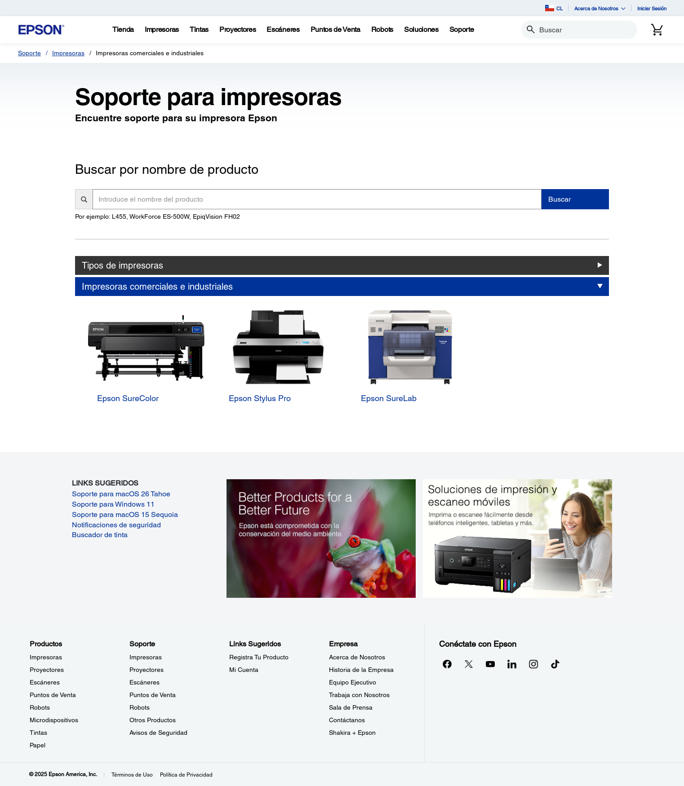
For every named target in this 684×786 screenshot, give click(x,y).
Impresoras (68, 53)
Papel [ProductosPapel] (37, 745)
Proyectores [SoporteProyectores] (146, 669)
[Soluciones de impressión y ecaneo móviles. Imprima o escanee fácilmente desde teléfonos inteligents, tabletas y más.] (517, 537)
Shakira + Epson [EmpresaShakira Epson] (352, 732)
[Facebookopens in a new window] (447, 664)
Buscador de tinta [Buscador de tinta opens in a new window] (100, 534)
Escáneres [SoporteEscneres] (144, 682)
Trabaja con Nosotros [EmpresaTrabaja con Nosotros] (359, 694)
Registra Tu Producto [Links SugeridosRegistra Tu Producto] (259, 657)
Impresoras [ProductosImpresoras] (46, 657)
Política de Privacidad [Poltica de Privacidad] (186, 775)
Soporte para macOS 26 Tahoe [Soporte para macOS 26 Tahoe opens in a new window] (121, 494)
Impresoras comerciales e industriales (157, 286)
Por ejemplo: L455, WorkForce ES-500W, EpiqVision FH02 (157, 216)
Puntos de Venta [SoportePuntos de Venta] (152, 694)
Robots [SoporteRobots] (139, 707)
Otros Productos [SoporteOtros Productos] (152, 720)
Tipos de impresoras (122, 265)
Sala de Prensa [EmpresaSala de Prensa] (351, 707)
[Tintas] (199, 29)
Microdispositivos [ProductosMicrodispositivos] (54, 720)
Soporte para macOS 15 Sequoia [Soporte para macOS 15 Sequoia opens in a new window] (125, 514)
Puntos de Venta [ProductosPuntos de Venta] (53, 694)
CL (554, 8)
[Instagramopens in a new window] (533, 664)
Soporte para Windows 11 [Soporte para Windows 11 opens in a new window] (113, 504)
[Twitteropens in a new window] (469, 664)
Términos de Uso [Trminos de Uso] (132, 775)
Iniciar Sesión (651, 8)
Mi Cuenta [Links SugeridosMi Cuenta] (243, 669)
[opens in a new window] (555, 664)
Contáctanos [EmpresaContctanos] (347, 720)
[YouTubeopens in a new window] (490, 664)
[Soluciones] (421, 29)
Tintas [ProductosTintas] (38, 732)
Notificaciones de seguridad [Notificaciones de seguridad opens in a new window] (116, 525)
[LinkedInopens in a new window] (512, 664)
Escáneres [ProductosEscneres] (45, 682)
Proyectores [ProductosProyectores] (47, 669)
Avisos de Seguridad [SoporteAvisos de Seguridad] (158, 732)
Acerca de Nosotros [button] (600, 8)
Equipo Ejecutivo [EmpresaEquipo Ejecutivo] (352, 682)
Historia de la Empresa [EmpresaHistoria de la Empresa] (361, 669)
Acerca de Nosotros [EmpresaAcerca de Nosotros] (357, 657)
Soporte (29, 53)
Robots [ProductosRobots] (40, 707)
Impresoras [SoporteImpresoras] (145, 657)
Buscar (559, 199)
